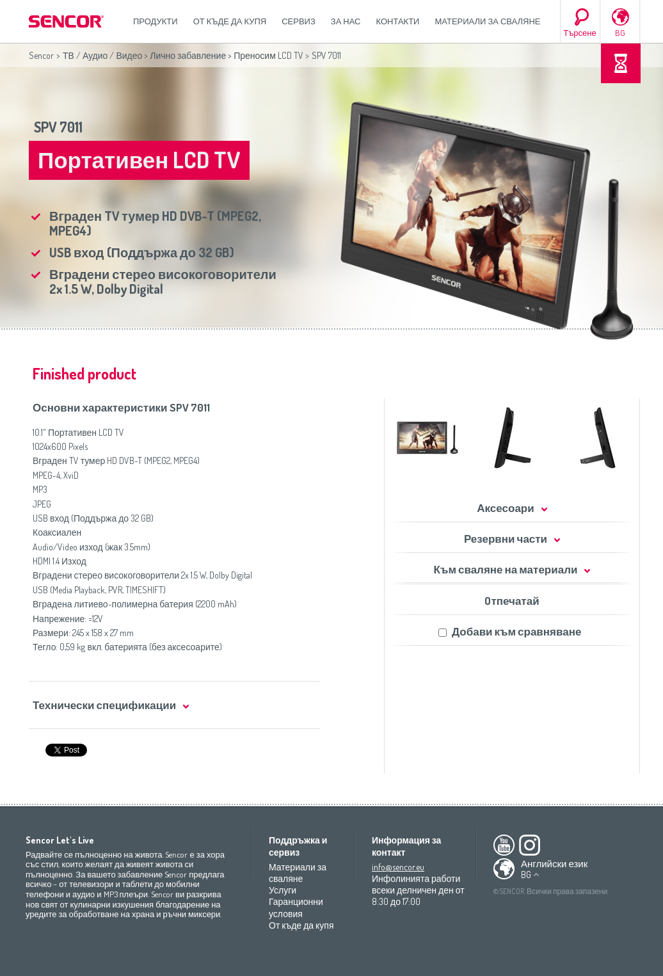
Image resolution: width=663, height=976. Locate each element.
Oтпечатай (511, 600)
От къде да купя (230, 21)
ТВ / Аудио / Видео (102, 55)
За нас (346, 21)
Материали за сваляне (487, 21)
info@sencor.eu (398, 866)
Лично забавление (188, 55)
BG (620, 33)
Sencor (41, 55)
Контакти (398, 21)
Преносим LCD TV (268, 55)
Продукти (155, 21)
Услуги (282, 889)
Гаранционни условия (296, 907)
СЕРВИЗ (299, 21)
